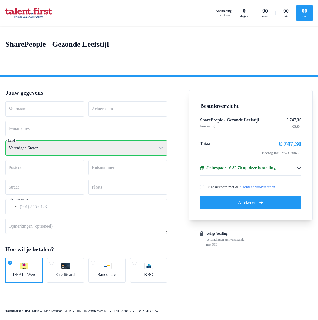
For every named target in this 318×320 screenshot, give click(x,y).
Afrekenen (250, 202)
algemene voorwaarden (257, 187)
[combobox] (12, 206)
